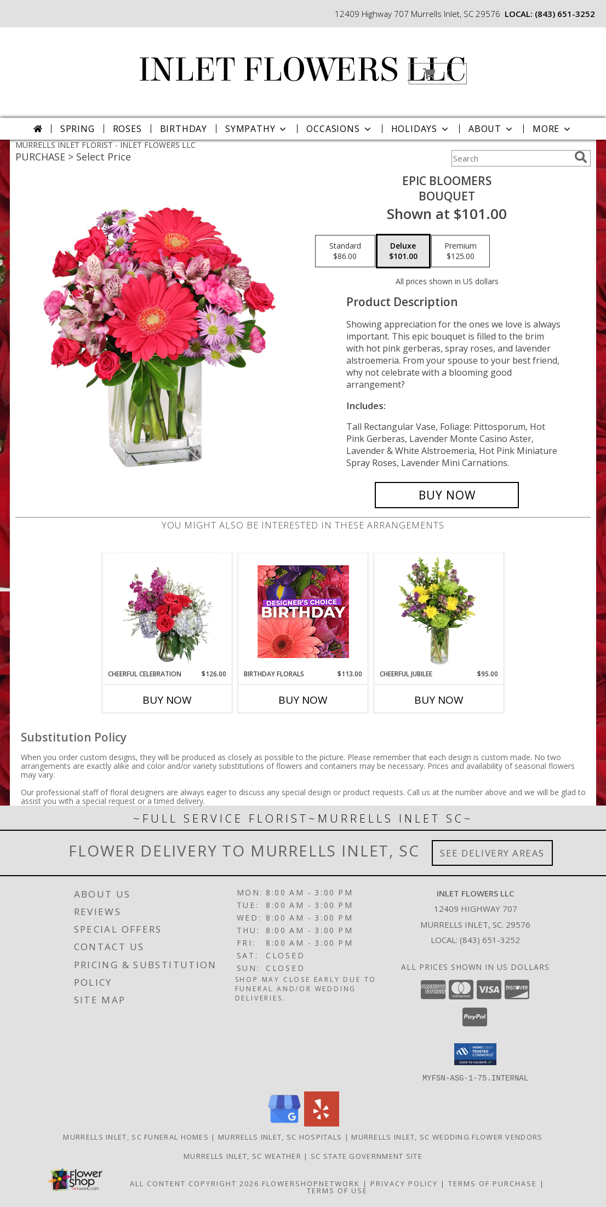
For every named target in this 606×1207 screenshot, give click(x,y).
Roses (127, 129)
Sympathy (256, 129)
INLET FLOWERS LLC (302, 69)
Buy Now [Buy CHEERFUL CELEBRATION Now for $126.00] (167, 700)
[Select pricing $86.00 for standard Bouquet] (345, 251)
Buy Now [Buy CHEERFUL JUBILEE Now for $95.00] (439, 700)
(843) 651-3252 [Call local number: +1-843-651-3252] (565, 13)
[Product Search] (510, 158)
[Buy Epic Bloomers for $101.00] (447, 495)
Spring (77, 129)
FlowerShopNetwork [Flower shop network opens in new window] (311, 1183)
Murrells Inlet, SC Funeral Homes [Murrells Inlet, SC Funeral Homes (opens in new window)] (136, 1136)
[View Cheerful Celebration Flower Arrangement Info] (167, 611)
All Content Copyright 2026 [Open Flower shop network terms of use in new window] (194, 1183)
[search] (580, 157)
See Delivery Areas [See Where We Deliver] (492, 853)
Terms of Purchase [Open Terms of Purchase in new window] (492, 1183)
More (553, 129)
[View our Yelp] (321, 1123)
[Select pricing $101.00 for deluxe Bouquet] (403, 251)
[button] (438, 73)
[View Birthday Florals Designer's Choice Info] (303, 611)
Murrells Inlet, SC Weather (242, 1155)
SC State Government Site (366, 1155)
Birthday (183, 129)
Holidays (420, 129)
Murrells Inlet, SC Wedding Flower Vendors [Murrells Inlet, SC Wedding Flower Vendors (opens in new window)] (446, 1136)
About (491, 129)
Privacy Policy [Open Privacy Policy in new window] (404, 1183)
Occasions (339, 129)
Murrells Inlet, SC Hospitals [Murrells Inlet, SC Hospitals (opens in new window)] (280, 1136)
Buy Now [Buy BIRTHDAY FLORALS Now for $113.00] (303, 700)
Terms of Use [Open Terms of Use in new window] (337, 1190)
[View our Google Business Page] (284, 1123)
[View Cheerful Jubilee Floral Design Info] (439, 611)
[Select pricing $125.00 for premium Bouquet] (460, 251)
